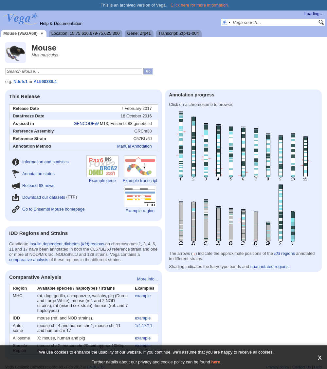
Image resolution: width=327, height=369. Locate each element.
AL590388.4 (45, 81)
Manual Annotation (134, 146)
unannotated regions (269, 266)
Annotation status (33, 173)
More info (145, 279)
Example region (140, 199)
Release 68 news (33, 185)
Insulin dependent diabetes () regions (66, 243)
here (215, 361)
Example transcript (140, 169)
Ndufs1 (20, 81)
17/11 (147, 325)
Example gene (102, 169)
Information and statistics (40, 161)
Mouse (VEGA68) (20, 33)
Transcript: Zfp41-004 (178, 33)
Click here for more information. (200, 5)
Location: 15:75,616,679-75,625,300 (85, 33)
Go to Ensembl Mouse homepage (48, 209)
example (143, 295)
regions (284, 253)
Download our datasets (38, 197)
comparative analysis (28, 259)
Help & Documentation (61, 23)
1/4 (138, 325)
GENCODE (84, 123)
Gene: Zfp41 (139, 33)
